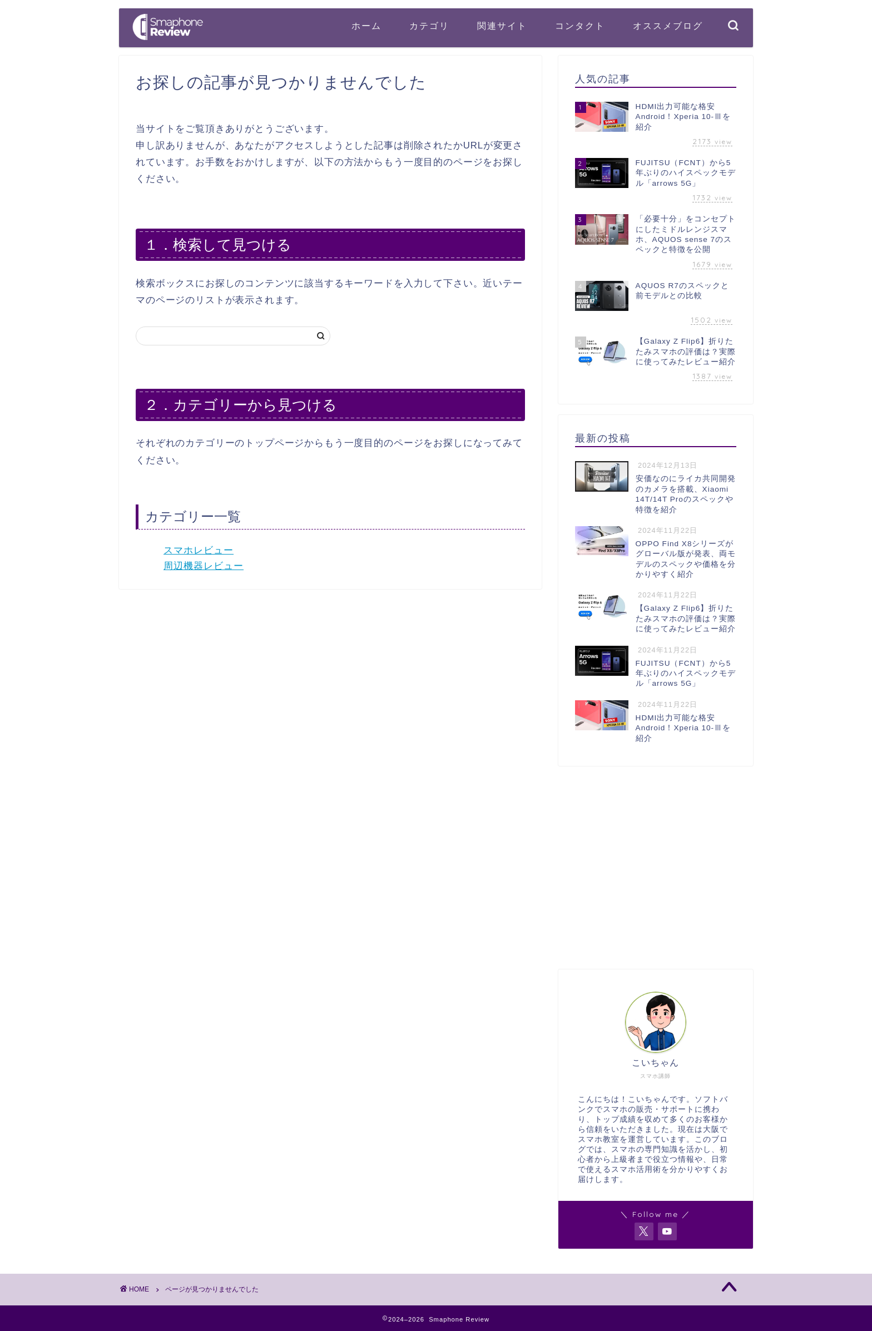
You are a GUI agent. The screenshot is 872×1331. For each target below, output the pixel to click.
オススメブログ (668, 25)
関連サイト (502, 25)
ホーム (366, 25)
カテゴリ (429, 25)
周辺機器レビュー (204, 566)
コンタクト (580, 25)
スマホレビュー (199, 550)
